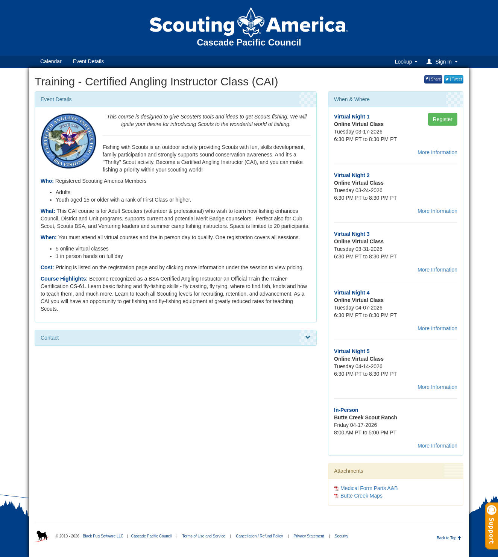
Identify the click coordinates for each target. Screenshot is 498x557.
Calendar (51, 61)
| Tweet (453, 79)
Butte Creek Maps (361, 496)
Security (341, 536)
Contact (176, 337)
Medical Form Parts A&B (369, 488)
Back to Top (449, 538)
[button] (443, 61)
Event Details (88, 61)
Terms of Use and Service (203, 536)
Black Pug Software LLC (103, 536)
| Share (433, 79)
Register (442, 119)
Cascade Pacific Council (151, 536)
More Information (437, 152)
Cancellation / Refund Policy (259, 536)
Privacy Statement (308, 536)
